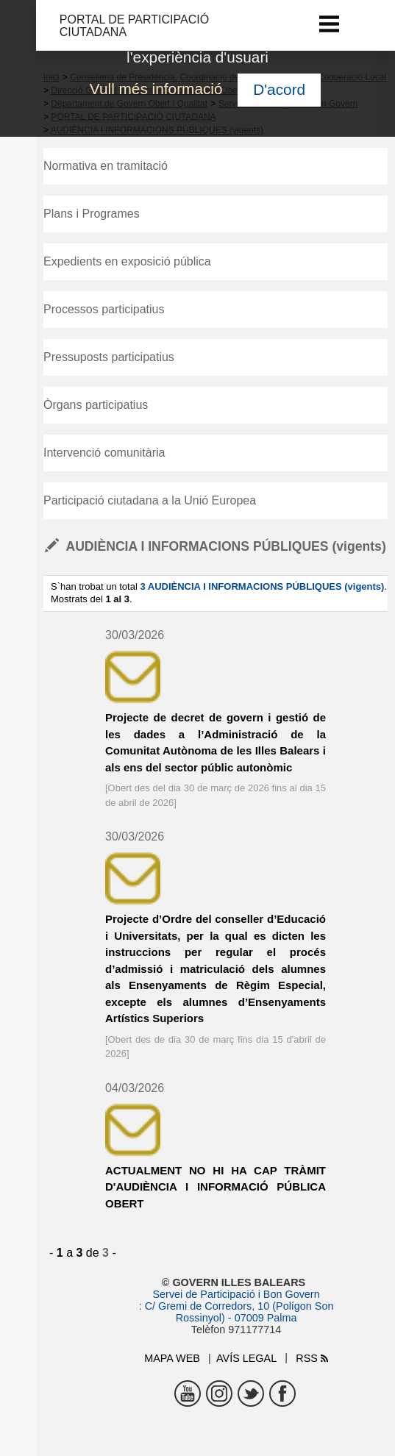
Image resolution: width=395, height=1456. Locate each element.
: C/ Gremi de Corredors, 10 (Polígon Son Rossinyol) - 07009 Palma (236, 1312)
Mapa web (172, 1358)
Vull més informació (156, 88)
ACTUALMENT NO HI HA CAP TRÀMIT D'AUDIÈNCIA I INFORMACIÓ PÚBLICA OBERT (215, 1187)
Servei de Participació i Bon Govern (235, 1294)
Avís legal (246, 1358)
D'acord (279, 89)
